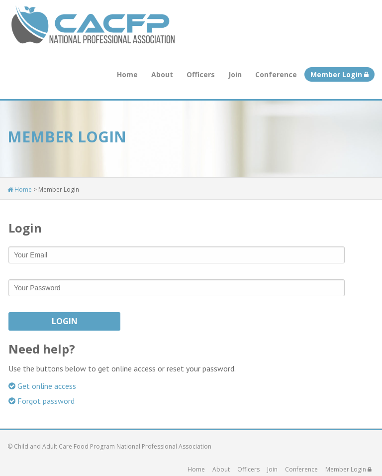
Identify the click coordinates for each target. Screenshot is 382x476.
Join (235, 74)
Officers (201, 74)
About (162, 74)
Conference (276, 74)
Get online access (42, 386)
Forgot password (41, 401)
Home (127, 74)
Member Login (339, 74)
